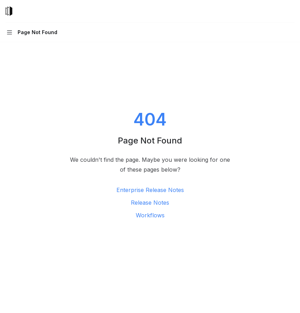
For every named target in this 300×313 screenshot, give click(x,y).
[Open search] (277, 11)
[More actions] (290, 11)
